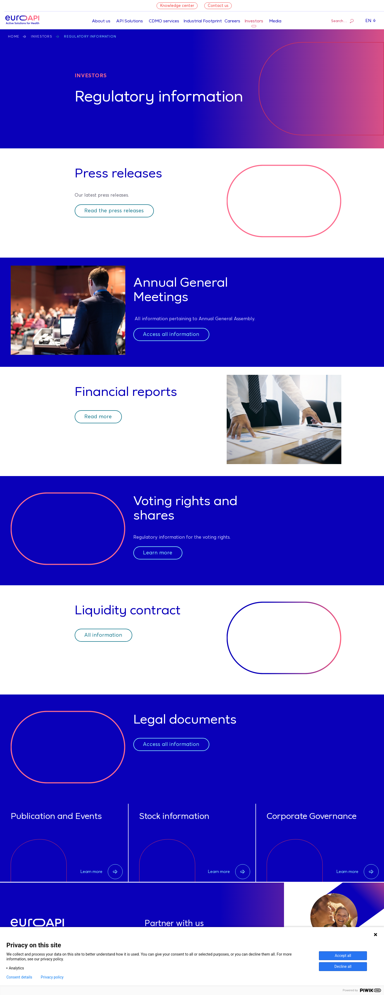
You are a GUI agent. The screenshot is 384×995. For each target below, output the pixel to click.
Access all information (171, 334)
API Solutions (129, 21)
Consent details (19, 977)
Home (13, 36)
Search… (342, 20)
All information (103, 635)
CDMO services (164, 21)
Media (275, 21)
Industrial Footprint (202, 21)
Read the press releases (114, 210)
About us (101, 21)
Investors (254, 21)
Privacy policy (52, 977)
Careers (232, 21)
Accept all (343, 955)
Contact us (218, 6)
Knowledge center (177, 6)
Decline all (342, 966)
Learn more (157, 552)
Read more (98, 416)
